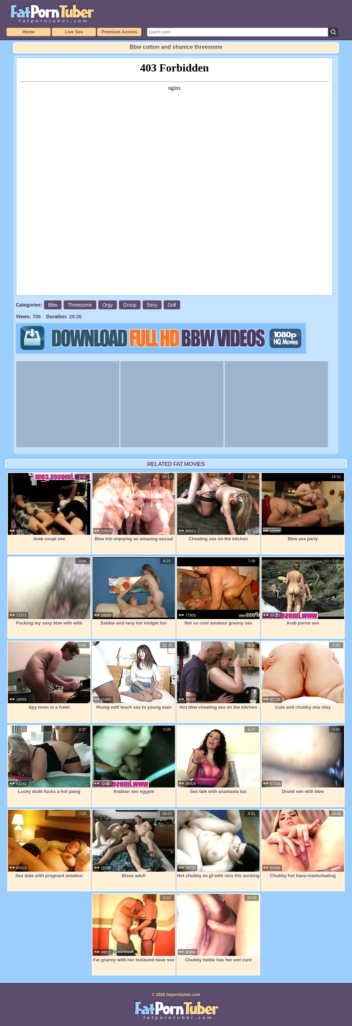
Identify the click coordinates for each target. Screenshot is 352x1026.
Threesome (80, 305)
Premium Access (119, 31)
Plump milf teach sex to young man (133, 675)
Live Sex (74, 31)
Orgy (107, 305)
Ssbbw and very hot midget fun (133, 591)
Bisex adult (133, 843)
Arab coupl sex (49, 507)
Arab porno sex (302, 591)
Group (129, 305)
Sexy (152, 305)
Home (28, 31)
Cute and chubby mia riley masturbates (302, 679)
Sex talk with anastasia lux (218, 759)
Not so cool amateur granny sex (218, 591)
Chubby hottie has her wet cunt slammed (218, 932)
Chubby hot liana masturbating (302, 843)
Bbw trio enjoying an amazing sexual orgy (133, 511)
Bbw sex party (302, 507)
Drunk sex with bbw (302, 759)
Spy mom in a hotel (49, 675)
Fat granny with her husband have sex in (133, 932)
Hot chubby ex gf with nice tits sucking (218, 843)
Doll (172, 305)
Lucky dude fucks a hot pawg (49, 759)
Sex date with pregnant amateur (49, 843)
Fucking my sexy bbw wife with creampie (49, 595)
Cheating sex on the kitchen (218, 507)
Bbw (52, 305)
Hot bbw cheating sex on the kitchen (218, 675)
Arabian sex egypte (133, 759)
